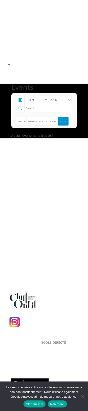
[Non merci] (82, 396)
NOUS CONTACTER (30, 251)
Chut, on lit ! (54, 299)
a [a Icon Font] (9, 64)
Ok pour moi (34, 404)
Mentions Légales (22, 206)
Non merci (57, 404)
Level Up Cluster (36, 186)
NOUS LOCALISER (29, 219)
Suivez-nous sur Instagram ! (50, 321)
